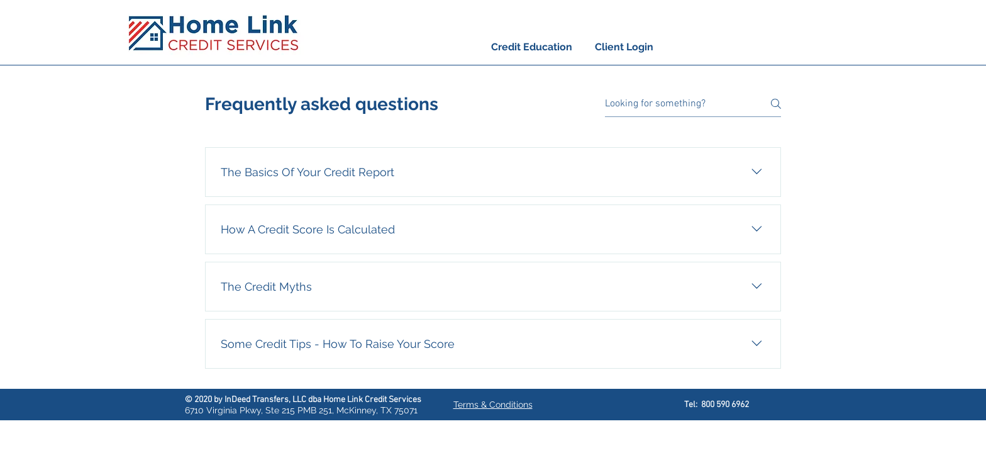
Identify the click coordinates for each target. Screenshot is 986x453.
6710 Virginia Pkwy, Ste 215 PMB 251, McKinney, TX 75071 (301, 410)
